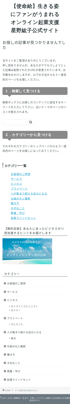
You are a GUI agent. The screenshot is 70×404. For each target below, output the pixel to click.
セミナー (16, 310)
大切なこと (18, 208)
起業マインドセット (23, 218)
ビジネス (16, 184)
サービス (16, 179)
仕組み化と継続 (20, 198)
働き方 (15, 203)
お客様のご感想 (20, 174)
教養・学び (18, 213)
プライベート (19, 188)
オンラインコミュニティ (24, 306)
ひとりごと (17, 324)
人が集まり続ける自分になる (29, 193)
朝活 (13, 338)
